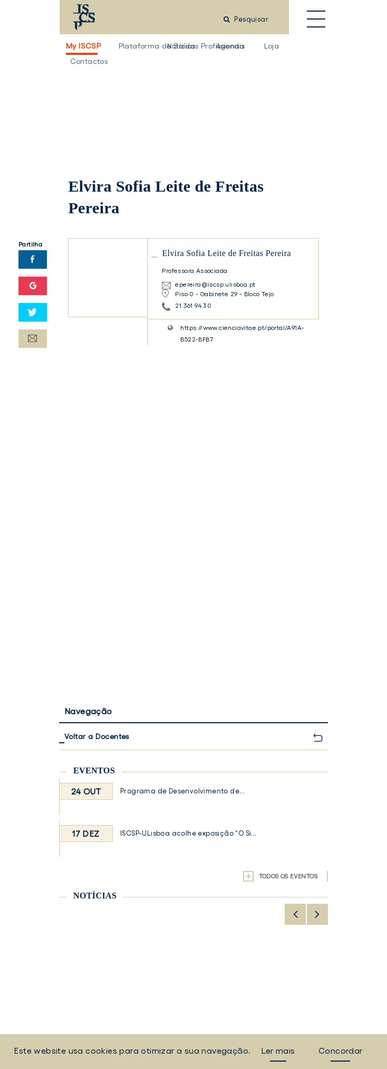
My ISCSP (82, 46)
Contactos (84, 61)
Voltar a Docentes (96, 736)
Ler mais (278, 1050)
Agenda (229, 46)
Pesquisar (246, 19)
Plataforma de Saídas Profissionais (132, 46)
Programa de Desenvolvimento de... (182, 791)
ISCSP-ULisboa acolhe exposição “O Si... (188, 833)
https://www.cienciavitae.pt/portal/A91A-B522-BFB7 (242, 333)
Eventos (94, 770)
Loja (271, 46)
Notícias (181, 46)
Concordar (340, 1050)
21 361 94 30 (193, 305)
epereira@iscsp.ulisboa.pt (215, 284)
